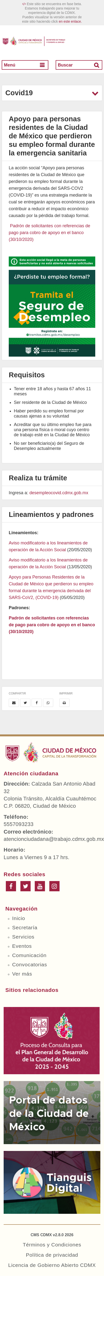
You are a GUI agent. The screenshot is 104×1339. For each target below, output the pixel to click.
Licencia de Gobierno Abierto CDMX (52, 1265)
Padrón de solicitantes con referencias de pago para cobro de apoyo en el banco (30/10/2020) (49, 232)
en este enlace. (70, 21)
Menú (9, 65)
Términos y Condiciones (52, 1244)
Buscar (65, 65)
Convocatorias (29, 964)
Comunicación (29, 955)
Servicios (23, 937)
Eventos (22, 946)
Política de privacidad (52, 1255)
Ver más (22, 974)
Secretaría (24, 927)
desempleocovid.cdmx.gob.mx (58, 492)
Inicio (18, 918)
